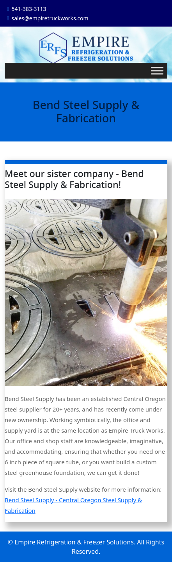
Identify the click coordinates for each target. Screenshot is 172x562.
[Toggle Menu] (157, 70)
